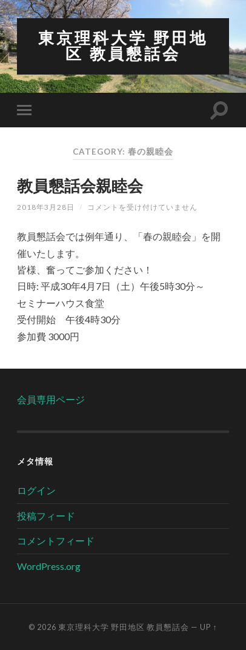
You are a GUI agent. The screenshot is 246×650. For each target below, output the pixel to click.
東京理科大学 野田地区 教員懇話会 (123, 45)
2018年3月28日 (46, 207)
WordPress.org (49, 566)
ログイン (36, 490)
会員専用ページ (51, 399)
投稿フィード (46, 515)
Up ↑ (208, 627)
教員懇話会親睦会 (80, 185)
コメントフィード (56, 540)
